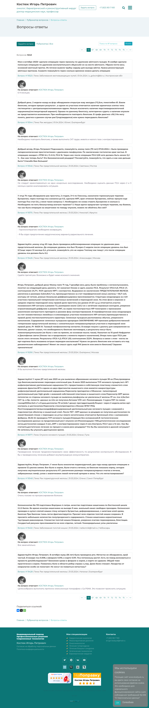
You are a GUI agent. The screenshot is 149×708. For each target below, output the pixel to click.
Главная (20, 20)
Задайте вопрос (26, 44)
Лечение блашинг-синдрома (81, 648)
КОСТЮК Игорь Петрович (51, 90)
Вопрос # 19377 (25, 435)
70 (104, 50)
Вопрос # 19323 (25, 76)
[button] (130, 7)
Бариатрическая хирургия (80, 654)
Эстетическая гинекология (80, 651)
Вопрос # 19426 (25, 258)
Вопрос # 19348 (25, 478)
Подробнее (128, 702)
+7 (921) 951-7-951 (107, 8)
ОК (117, 703)
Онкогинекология (77, 643)
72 (112, 50)
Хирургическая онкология (80, 638)
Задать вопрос (88, 8)
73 (116, 50)
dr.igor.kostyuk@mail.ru (115, 641)
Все (51, 44)
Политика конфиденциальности (30, 649)
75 (124, 50)
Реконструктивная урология (81, 641)
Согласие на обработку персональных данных (36, 646)
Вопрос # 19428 (25, 572)
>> (130, 50)
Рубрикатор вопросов (37, 20)
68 (97, 50)
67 (93, 50)
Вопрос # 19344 (25, 122)
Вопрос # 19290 (25, 352)
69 (101, 50)
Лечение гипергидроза (79, 646)
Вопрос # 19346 (25, 166)
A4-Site (74, 696)
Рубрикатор (42, 44)
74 (120, 50)
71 (108, 50)
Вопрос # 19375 (25, 213)
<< (82, 50)
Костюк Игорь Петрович (36, 4)
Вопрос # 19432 (25, 528)
